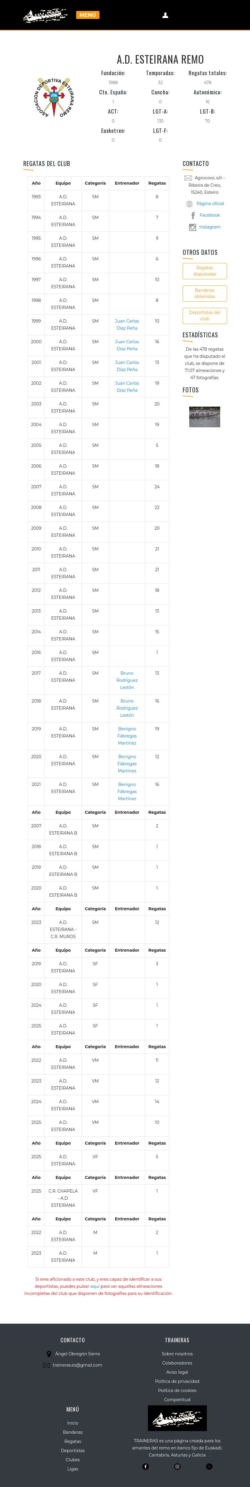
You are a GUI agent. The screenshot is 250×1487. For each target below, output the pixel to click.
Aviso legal (177, 1372)
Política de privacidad (177, 1381)
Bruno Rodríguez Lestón (127, 680)
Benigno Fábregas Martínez (127, 736)
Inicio (73, 1423)
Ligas (72, 1469)
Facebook (204, 215)
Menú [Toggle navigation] (87, 15)
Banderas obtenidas (205, 293)
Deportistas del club (204, 315)
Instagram (204, 227)
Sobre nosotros (177, 1353)
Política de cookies (177, 1390)
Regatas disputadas (204, 271)
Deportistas (73, 1450)
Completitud (177, 1399)
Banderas (72, 1432)
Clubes (73, 1459)
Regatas (72, 1441)
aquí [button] (94, 1286)
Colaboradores (177, 1363)
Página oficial (204, 203)
